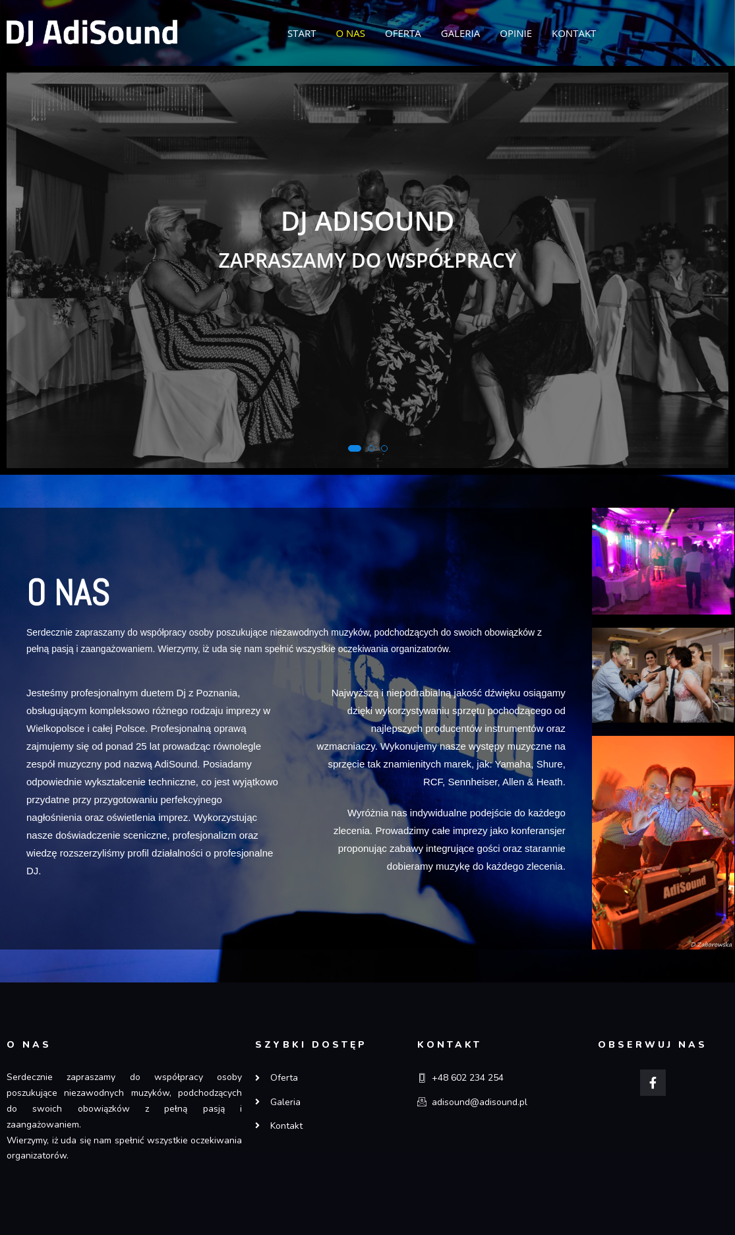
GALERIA (461, 33)
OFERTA (403, 33)
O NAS (350, 33)
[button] (354, 448)
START (301, 33)
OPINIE (516, 33)
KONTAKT (574, 33)
